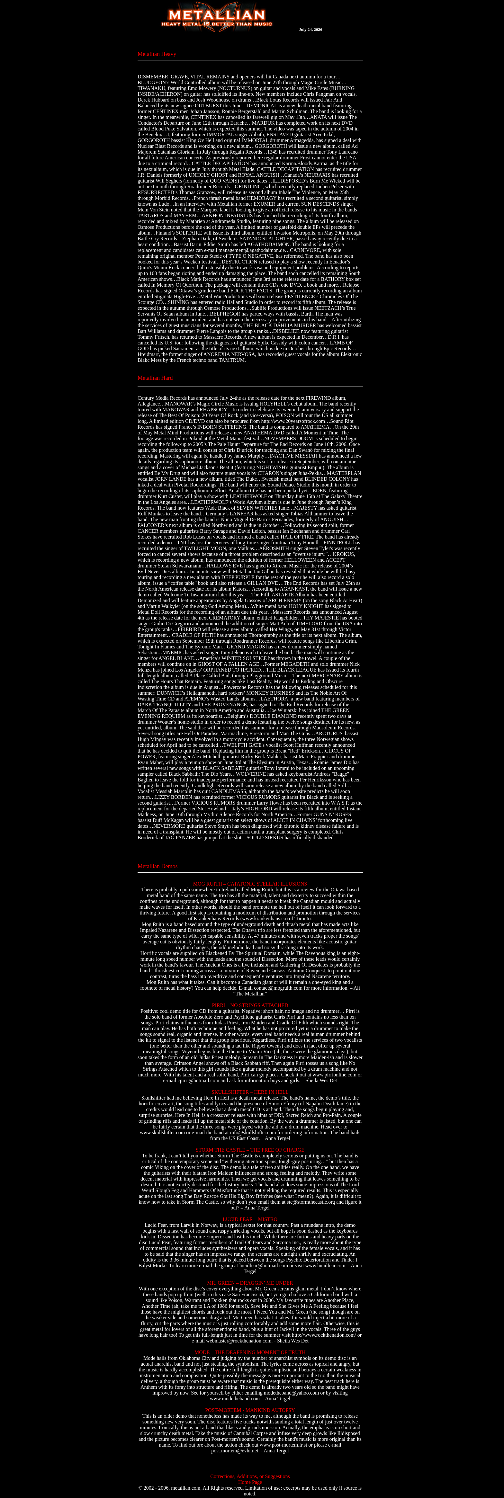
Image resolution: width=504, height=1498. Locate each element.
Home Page (250, 1482)
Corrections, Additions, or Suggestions (250, 1476)
